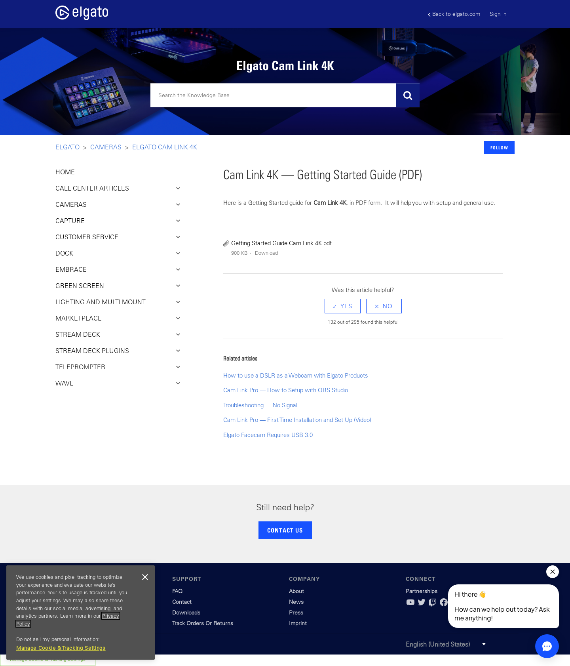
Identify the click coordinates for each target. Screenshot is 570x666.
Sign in (498, 13)
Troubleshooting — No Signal (260, 405)
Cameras (106, 147)
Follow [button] (499, 147)
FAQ (177, 591)
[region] (80, 612)
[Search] (285, 95)
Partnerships (421, 591)
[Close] (145, 577)
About (296, 591)
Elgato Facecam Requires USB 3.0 (268, 435)
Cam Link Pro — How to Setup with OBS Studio (285, 390)
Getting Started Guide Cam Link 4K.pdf (281, 243)
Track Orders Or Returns (202, 623)
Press (296, 612)
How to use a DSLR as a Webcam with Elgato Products (295, 375)
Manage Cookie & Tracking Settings (61, 648)
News (296, 601)
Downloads (186, 612)
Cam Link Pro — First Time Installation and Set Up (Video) (297, 420)
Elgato (67, 147)
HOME (65, 172)
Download (266, 253)
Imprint (298, 623)
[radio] (343, 306)
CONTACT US (285, 530)
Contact (182, 601)
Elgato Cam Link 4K (164, 147)
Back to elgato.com (454, 14)
